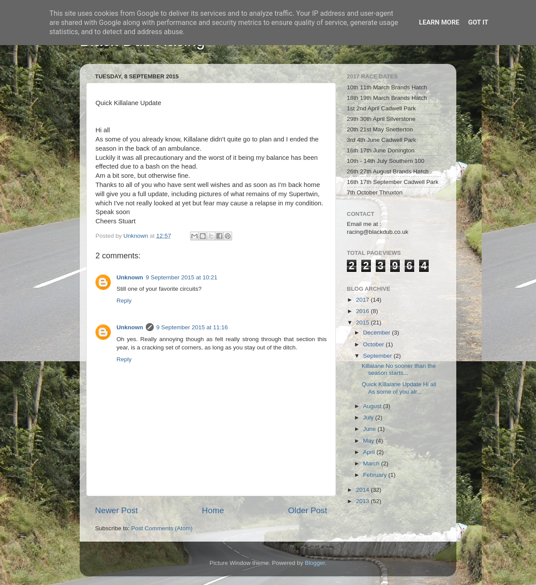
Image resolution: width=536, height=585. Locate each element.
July (369, 417)
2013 (363, 501)
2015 (363, 322)
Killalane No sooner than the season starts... (399, 369)
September (378, 355)
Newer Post (116, 510)
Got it (478, 22)
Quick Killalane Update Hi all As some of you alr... (399, 388)
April (370, 452)
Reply (124, 300)
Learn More (439, 22)
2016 (363, 311)
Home (213, 510)
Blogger (315, 563)
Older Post (307, 510)
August (373, 406)
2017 (363, 299)
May (369, 440)
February (375, 475)
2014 (363, 489)
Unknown (129, 277)
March (372, 463)
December (377, 332)
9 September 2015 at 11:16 (192, 327)
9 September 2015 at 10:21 (182, 277)
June (370, 429)
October (374, 344)
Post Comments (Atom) (162, 528)
